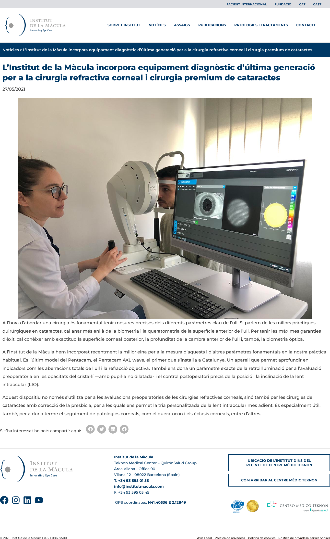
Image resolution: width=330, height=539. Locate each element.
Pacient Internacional (253, 4)
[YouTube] (39, 500)
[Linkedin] (27, 500)
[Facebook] (4, 500)
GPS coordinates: (150, 502)
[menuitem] (305, 4)
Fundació (287, 4)
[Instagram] (16, 500)
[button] (90, 429)
